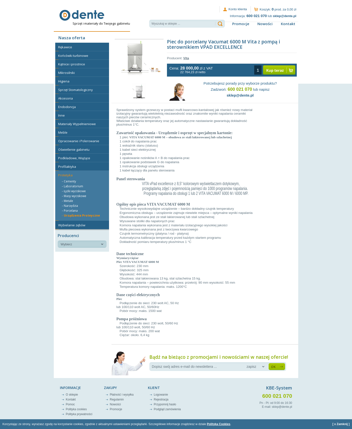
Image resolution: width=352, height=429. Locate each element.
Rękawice (65, 47)
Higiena (63, 81)
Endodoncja (67, 107)
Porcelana (71, 211)
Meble (62, 132)
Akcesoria (65, 98)
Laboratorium (73, 186)
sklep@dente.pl (240, 95)
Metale (68, 201)
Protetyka (65, 175)
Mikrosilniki (66, 72)
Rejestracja (161, 399)
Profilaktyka (67, 166)
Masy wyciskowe (75, 196)
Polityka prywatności (79, 414)
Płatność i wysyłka (121, 394)
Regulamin (117, 399)
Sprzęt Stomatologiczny (75, 90)
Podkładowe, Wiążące (74, 158)
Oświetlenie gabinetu (73, 149)
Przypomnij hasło (165, 404)
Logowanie (161, 394)
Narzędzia (71, 206)
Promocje (240, 23)
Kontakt (288, 23)
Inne (61, 115)
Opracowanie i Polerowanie (78, 141)
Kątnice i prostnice (71, 64)
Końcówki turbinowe (73, 55)
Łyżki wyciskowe (75, 191)
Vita (186, 58)
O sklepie (72, 394)
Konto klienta (238, 9)
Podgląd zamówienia (167, 409)
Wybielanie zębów (71, 225)
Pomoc (70, 404)
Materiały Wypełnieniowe (77, 124)
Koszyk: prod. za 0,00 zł (278, 9)
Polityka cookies (76, 409)
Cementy (70, 181)
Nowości (265, 23)
